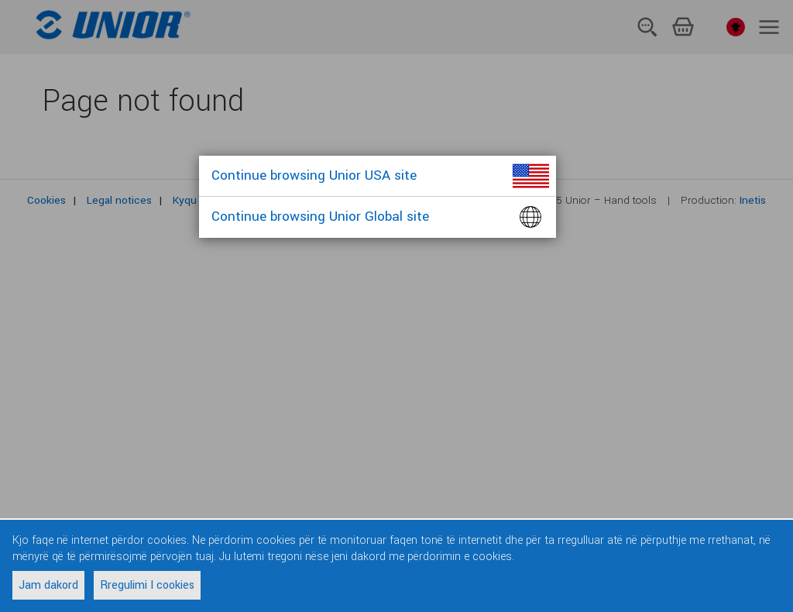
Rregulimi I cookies (147, 585)
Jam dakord (48, 585)
